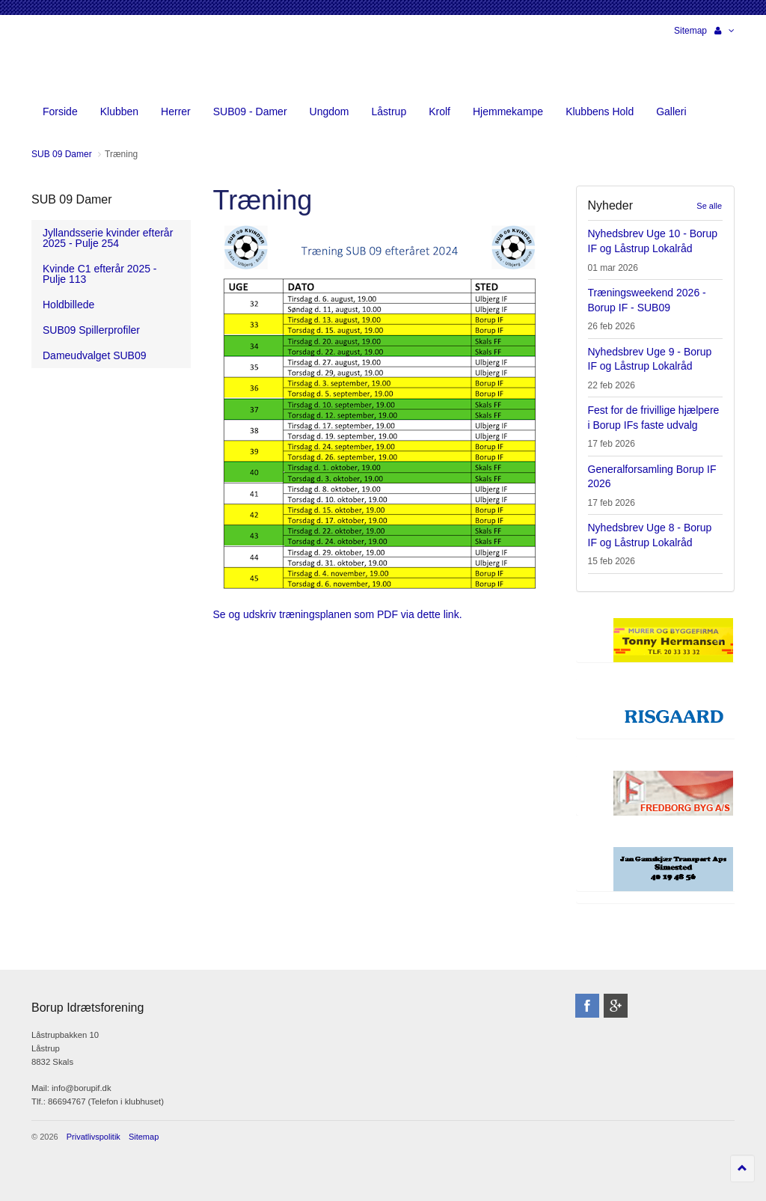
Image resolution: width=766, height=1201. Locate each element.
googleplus (616, 1006)
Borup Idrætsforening (60, 60)
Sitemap (690, 30)
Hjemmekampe (508, 111)
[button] (724, 30)
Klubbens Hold (600, 111)
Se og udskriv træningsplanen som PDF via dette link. (337, 614)
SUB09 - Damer (250, 111)
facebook (587, 1006)
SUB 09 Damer (71, 199)
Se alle (709, 205)
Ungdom (329, 111)
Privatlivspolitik (93, 1136)
